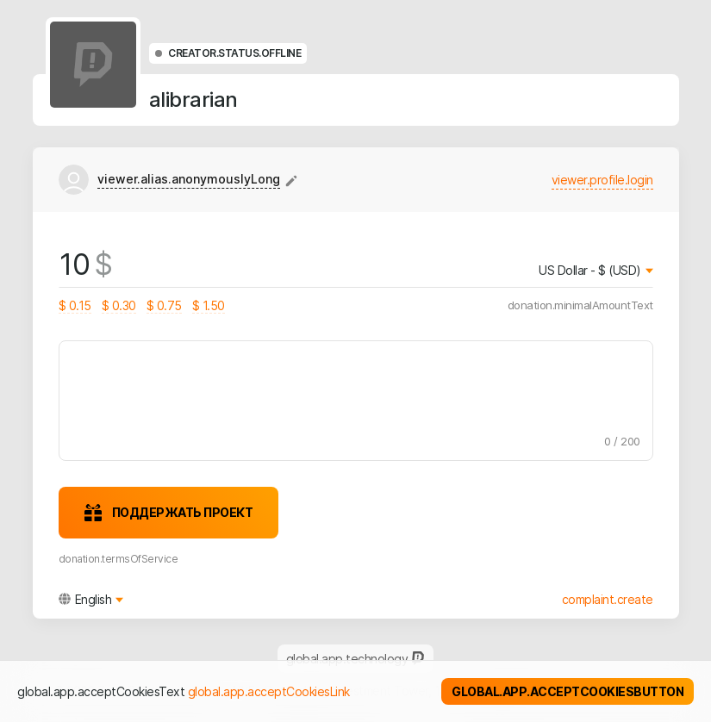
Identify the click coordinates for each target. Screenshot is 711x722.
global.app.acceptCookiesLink (269, 691)
